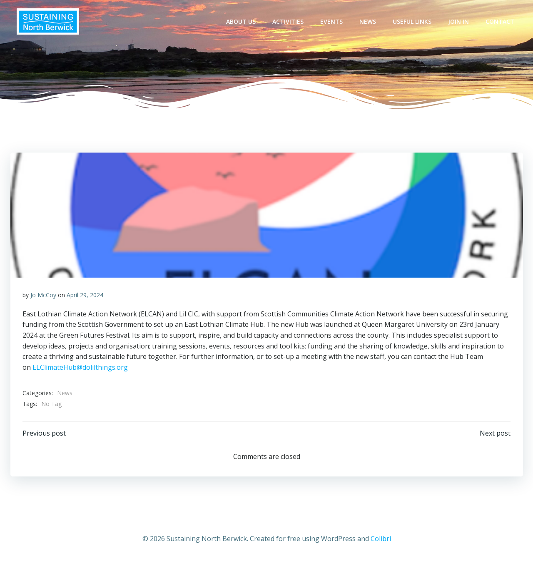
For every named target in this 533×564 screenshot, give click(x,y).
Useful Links (412, 21)
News (368, 21)
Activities (288, 21)
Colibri (381, 539)
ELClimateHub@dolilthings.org (80, 367)
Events (332, 21)
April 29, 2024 (85, 295)
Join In (458, 21)
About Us (241, 21)
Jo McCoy (43, 295)
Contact (500, 21)
